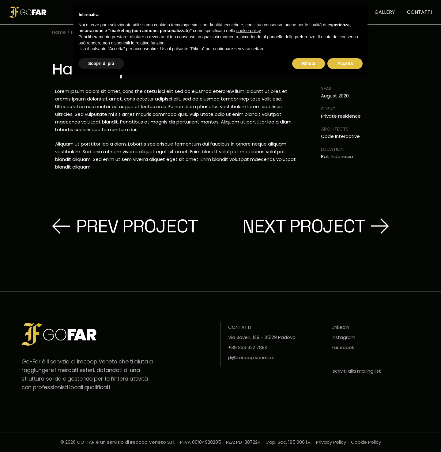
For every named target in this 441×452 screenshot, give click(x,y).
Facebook (343, 347)
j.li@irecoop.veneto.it (251, 357)
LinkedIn (340, 327)
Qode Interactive (340, 136)
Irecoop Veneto (97, 361)
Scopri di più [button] (101, 63)
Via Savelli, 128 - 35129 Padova (262, 337)
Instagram (343, 337)
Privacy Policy (331, 442)
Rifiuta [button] (308, 63)
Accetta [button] (345, 63)
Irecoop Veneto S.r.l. (152, 442)
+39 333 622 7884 (248, 347)
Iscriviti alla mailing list (356, 371)
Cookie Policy (366, 442)
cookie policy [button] (248, 30)
